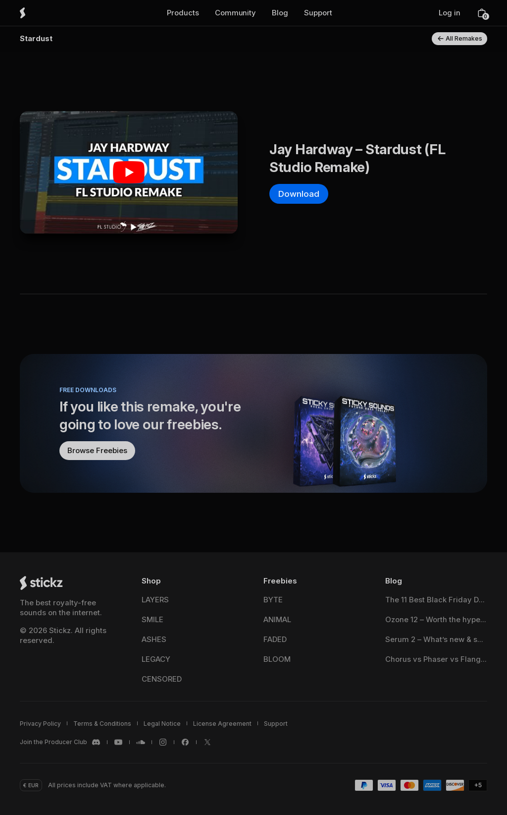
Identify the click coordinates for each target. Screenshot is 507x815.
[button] (183, 13)
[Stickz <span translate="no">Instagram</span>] (163, 742)
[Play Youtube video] (129, 172)
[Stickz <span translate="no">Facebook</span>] (185, 742)
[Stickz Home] (36, 13)
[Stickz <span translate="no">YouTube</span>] (118, 742)
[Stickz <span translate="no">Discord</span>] (60, 742)
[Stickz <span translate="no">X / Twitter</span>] (207, 742)
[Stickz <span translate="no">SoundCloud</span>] (141, 742)
